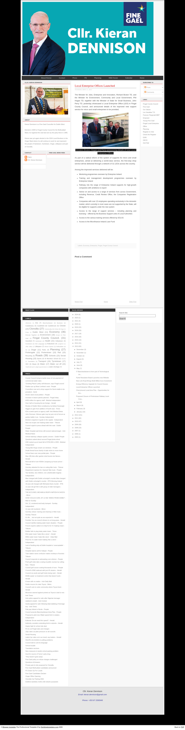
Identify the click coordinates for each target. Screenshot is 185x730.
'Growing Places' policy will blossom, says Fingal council (44, 383)
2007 (76, 431)
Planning (97, 78)
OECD (145, 140)
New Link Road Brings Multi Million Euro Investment (94, 381)
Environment (45, 335)
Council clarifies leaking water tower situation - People (43, 523)
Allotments (28, 323)
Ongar (33, 350)
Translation (31, 361)
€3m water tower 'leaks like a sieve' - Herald (40, 534)
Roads (39, 355)
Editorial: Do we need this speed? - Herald (39, 620)
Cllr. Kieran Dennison (35, 160)
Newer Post (79, 301)
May (77, 368)
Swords (63, 358)
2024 (76, 314)
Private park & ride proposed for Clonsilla (39, 665)
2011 (76, 418)
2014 (76, 343)
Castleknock (52, 326)
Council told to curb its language (36, 643)
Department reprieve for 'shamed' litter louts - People (43, 470)
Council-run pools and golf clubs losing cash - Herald (43, 573)
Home (142, 78)
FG (86, 78)
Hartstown (38, 341)
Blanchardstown (47, 323)
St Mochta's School (51, 358)
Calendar (128, 78)
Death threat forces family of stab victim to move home (44, 450)
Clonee (63, 326)
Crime (56, 329)
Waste (34, 364)
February (79, 408)
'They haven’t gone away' (34, 657)
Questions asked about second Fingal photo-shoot (42, 439)
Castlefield (40, 326)
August (78, 359)
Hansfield (28, 341)
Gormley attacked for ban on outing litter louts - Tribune (44, 467)
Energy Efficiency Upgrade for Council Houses (92, 384)
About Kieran (46, 78)
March (78, 405)
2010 (76, 421)
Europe (58, 335)
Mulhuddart (59, 346)
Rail (59, 352)
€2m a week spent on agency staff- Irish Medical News (44, 411)
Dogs (62, 329)
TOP (182, 727)
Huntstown (28, 344)
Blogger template (9, 727)
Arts (36, 323)
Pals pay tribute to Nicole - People (37, 609)
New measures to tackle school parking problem (41, 651)
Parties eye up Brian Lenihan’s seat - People (40, 386)
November (80, 353)
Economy (86, 245)
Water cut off (55, 364)
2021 (76, 321)
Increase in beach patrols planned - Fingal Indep (42, 397)
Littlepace (38, 346)
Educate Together (31, 335)
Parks (44, 350)
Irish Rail (146, 143)
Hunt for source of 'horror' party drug (37, 654)
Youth (27, 367)
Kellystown (50, 344)
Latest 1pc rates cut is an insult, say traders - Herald (43, 637)
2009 (76, 424)
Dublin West (38, 332)
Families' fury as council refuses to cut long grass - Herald (45, 520)
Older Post (132, 301)
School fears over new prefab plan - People (40, 453)
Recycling (28, 356)
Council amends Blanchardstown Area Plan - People (43, 612)
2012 (76, 415)
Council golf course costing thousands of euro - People (44, 567)
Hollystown (59, 341)
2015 (76, 340)
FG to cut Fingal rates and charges (37, 629)
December (80, 349)
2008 (76, 428)
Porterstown (46, 352)
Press (75, 78)
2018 (76, 330)
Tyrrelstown (56, 361)
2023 (76, 318)
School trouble (30, 645)
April (77, 402)
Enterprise (93, 245)
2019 (76, 327)
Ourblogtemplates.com (50, 727)
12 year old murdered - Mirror (35, 509)
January (79, 412)
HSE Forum (113, 78)
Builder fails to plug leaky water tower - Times (41, 531)
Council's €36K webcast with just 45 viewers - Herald (43, 570)
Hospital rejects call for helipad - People (39, 551)
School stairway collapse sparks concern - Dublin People (44, 436)
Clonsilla (34, 328)
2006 (76, 434)
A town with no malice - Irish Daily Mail (38, 581)
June (78, 365)
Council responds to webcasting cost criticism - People (44, 559)
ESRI (145, 137)
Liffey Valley (28, 346)
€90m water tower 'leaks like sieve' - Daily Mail (41, 537)
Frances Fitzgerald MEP (151, 115)
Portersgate (30, 352)
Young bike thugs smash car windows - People (41, 448)
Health (47, 341)
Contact (62, 78)
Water (42, 364)
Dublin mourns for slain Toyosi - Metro (38, 584)
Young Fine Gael (148, 121)
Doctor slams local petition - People (37, 395)
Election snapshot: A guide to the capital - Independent (44, 420)
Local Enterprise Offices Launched (95, 85)
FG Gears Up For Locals (33, 670)
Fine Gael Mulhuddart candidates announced (40, 668)
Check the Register (149, 134)
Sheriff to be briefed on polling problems (39, 640)
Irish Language (39, 344)
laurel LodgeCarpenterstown (39, 367)
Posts (147, 87)
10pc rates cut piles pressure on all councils (40, 631)
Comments (149, 92)
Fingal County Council (150, 104)
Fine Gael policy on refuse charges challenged (41, 659)
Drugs (27, 332)
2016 (76, 337)
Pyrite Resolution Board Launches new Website (92, 378)
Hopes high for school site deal (36, 626)
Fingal (100, 245)
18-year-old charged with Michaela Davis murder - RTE (44, 484)
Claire (30, 157)
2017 (76, 333)
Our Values (147, 109)
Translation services (32, 648)
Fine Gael (146, 107)
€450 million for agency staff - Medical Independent (42, 400)
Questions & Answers (32, 662)
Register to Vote (148, 132)
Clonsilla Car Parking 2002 (34, 679)
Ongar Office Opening (32, 676)
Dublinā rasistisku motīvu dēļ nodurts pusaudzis (41, 682)
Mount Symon (49, 346)
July (77, 362)
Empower (146, 118)
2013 (76, 346)
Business (60, 323)
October (79, 356)
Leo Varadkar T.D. (149, 112)
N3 (26, 350)
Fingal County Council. (110, 245)
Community (48, 329)
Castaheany (29, 326)
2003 (76, 437)
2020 (76, 324)
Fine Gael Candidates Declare (35, 673)
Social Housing (30, 634)
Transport (42, 361)
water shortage (54, 367)
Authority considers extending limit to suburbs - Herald (44, 623)
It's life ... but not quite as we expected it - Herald (42, 517)
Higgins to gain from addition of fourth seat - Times (42, 409)
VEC (27, 364)
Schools (52, 356)
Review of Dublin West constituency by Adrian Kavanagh (44, 406)
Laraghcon (60, 344)
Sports (39, 358)
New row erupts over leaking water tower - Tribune (42, 422)
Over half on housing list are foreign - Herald (40, 403)
